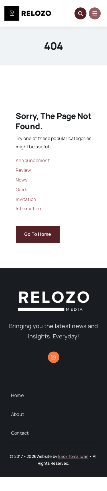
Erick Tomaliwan (73, 456)
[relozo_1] (53, 293)
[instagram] (53, 357)
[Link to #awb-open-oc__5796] (80, 13)
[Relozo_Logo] (27, 8)
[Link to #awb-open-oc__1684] (95, 13)
